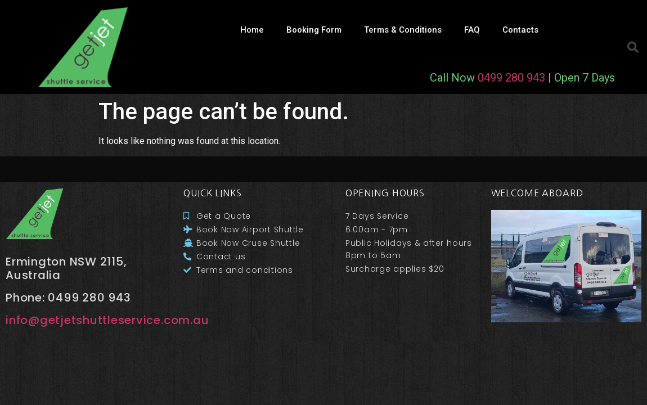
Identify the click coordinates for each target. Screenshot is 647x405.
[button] (633, 47)
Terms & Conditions (403, 30)
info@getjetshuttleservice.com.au (107, 320)
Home (252, 30)
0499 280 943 (511, 77)
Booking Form (314, 30)
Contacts (520, 30)
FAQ (472, 30)
